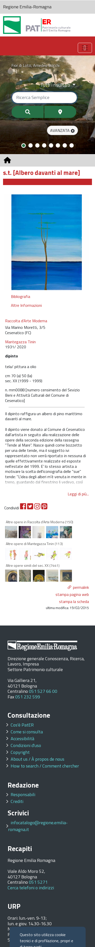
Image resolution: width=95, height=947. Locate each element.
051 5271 (38, 882)
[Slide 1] (23, 145)
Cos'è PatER (22, 724)
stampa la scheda (74, 601)
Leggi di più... (78, 494)
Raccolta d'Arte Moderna (26, 321)
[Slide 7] (65, 145)
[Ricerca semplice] (44, 97)
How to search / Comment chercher (45, 765)
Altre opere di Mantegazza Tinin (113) (34, 543)
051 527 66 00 (43, 691)
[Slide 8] (71, 145)
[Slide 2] (30, 145)
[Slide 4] (44, 145)
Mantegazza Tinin (20, 342)
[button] (62, 130)
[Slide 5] (51, 145)
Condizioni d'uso (26, 745)
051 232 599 (27, 696)
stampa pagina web (72, 594)
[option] (46, 242)
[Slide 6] (58, 145)
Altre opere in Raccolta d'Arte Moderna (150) (39, 522)
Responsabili (23, 794)
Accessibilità (22, 738)
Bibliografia (20, 296)
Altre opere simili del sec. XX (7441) (33, 565)
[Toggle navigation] (85, 48)
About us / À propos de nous (37, 759)
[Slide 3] (37, 145)
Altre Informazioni (26, 305)
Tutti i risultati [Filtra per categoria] (55, 85)
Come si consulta (27, 731)
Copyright (20, 752)
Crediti (17, 801)
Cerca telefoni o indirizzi (31, 887)
